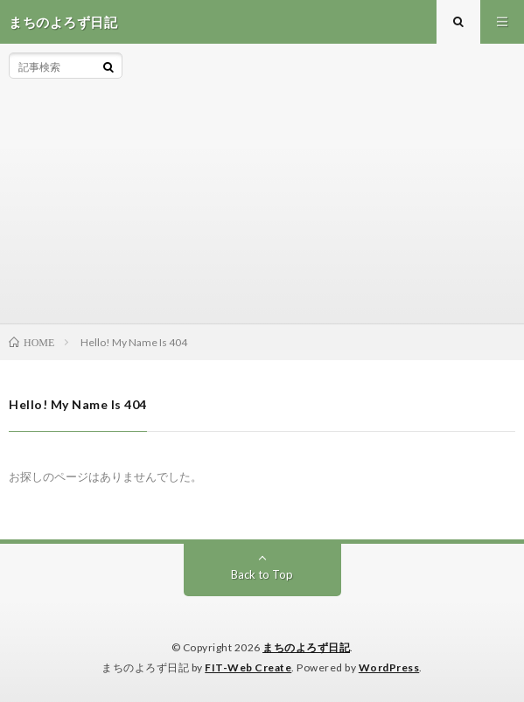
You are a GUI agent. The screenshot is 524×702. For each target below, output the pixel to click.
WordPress (389, 667)
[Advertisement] (318, 183)
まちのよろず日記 (306, 647)
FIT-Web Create (248, 667)
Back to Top (262, 574)
